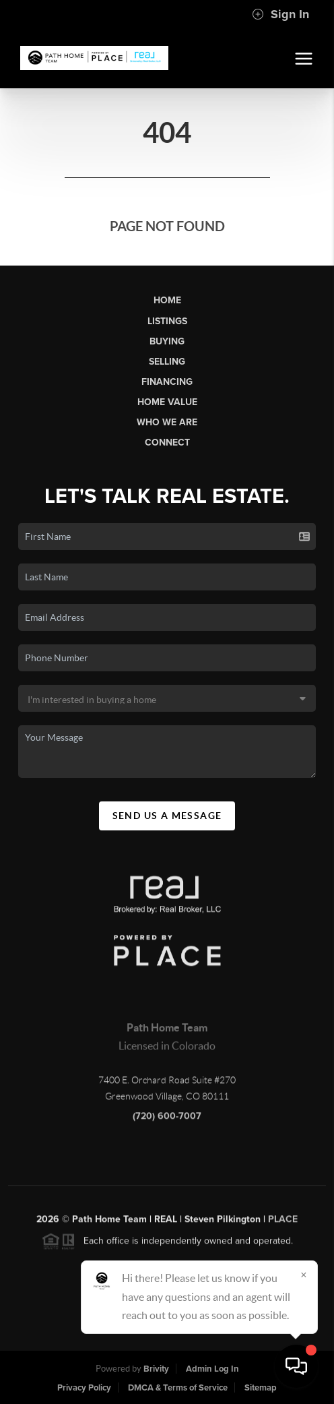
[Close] (303, 1274)
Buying (167, 341)
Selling (167, 361)
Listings (167, 321)
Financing (167, 382)
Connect (167, 442)
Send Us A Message (167, 815)
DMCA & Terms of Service (178, 1387)
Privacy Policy (84, 1387)
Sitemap (260, 1387)
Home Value (167, 402)
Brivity (156, 1369)
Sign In (280, 14)
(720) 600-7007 (167, 1119)
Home (167, 300)
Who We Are (167, 422)
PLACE (283, 1222)
